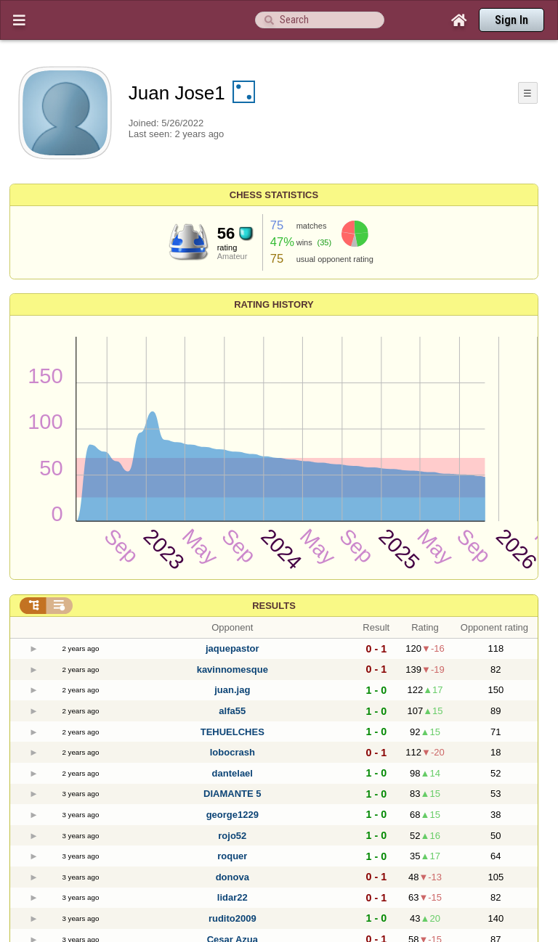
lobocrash (232, 752)
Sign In (511, 20)
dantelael (232, 773)
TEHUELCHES (232, 731)
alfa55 (232, 710)
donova (232, 877)
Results (274, 605)
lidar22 (232, 897)
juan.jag (232, 689)
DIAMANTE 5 (232, 793)
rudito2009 (232, 918)
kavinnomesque (232, 669)
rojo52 (232, 835)
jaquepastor (232, 648)
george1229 (232, 814)
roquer (232, 856)
